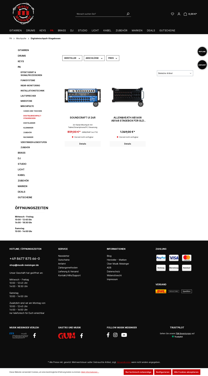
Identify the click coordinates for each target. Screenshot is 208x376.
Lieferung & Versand (68, 271)
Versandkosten (124, 362)
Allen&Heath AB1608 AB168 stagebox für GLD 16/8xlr (127, 119)
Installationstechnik (32, 90)
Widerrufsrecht (114, 275)
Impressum (112, 279)
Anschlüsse (94, 58)
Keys (21, 61)
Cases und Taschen (32, 111)
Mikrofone (26, 101)
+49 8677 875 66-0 (24, 259)
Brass (21, 152)
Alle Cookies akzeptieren (186, 372)
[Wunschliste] (172, 14)
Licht (21, 169)
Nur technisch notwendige (138, 372)
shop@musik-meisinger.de (24, 265)
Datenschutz (113, 271)
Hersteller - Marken (117, 259)
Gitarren (23, 50)
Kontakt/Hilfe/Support (69, 275)
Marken (22, 186)
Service (63, 249)
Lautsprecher (28, 96)
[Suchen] (128, 14)
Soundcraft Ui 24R (82, 117)
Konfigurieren (162, 372)
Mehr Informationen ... (90, 372)
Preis (113, 58)
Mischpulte (27, 106)
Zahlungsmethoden (68, 267)
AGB (109, 267)
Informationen (116, 249)
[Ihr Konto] (179, 14)
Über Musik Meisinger (118, 263)
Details (82, 144)
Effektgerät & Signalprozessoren (31, 73)
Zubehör (27, 132)
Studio (22, 163)
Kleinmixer (28, 128)
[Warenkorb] (190, 14)
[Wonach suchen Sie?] (100, 14)
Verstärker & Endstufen (34, 142)
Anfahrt (62, 263)
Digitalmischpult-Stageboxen (32, 117)
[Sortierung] (175, 73)
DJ (19, 158)
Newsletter (63, 255)
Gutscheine (25, 197)
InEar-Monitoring (30, 85)
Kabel (21, 175)
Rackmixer (28, 137)
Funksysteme (28, 80)
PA (19, 67)
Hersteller (72, 58)
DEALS (21, 191)
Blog (109, 255)
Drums (22, 55)
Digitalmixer (29, 123)
